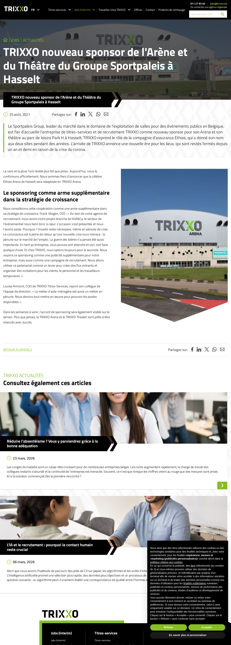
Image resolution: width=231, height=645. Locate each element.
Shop (97, 587)
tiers (193, 565)
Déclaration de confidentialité (122, 605)
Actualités (50, 41)
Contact (150, 10)
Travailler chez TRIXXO (114, 10)
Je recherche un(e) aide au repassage (114, 572)
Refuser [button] (168, 627)
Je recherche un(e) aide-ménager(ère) (114, 567)
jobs (22, 41)
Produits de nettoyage (171, 10)
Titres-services (59, 10)
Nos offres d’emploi (61, 567)
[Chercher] (222, 14)
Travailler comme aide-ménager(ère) (114, 577)
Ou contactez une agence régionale (208, 7)
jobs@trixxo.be (218, 3)
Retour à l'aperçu (17, 352)
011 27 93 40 (197, 3)
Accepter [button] (206, 627)
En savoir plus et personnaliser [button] (187, 635)
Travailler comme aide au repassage (113, 582)
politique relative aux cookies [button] (166, 562)
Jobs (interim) (84, 10)
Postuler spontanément (63, 572)
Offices (138, 10)
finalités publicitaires (194, 583)
